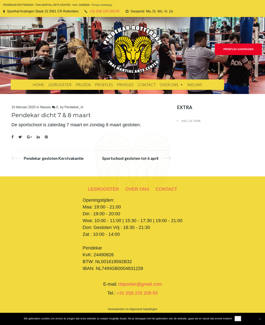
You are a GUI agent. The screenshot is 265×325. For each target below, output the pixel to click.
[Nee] (260, 319)
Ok (238, 318)
